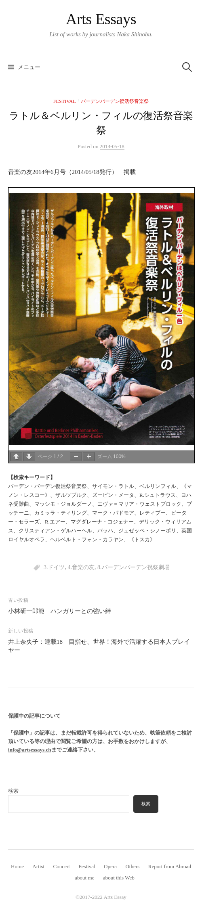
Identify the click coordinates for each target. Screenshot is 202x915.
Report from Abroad (169, 866)
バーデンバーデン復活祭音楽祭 (115, 101)
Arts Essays (101, 18)
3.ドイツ (54, 567)
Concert (61, 866)
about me (84, 878)
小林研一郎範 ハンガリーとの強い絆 (59, 611)
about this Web (119, 878)
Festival (64, 101)
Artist (38, 866)
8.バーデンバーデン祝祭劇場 (133, 567)
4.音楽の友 (81, 567)
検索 (13, 791)
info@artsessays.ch (29, 750)
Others (132, 866)
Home (17, 866)
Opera (110, 866)
